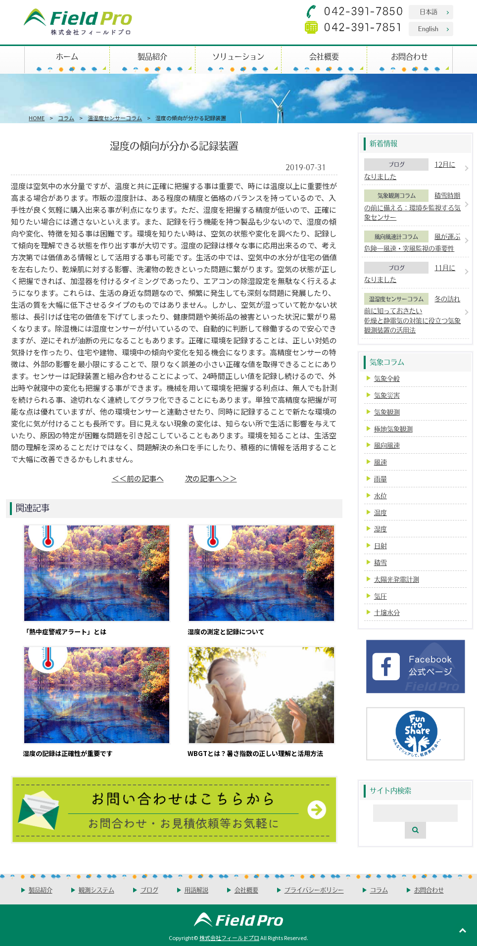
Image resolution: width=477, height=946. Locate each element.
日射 (380, 545)
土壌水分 (387, 612)
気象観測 (387, 412)
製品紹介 (152, 56)
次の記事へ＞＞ (211, 478)
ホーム (67, 56)
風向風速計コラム (396, 236)
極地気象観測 (393, 429)
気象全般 (387, 378)
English (428, 28)
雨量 (380, 478)
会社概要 (324, 56)
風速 (380, 462)
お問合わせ (409, 56)
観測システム (96, 890)
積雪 (380, 562)
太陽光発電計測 (396, 579)
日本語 (428, 11)
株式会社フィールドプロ (229, 938)
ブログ (396, 164)
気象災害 (387, 395)
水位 (380, 495)
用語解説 (196, 890)
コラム (66, 118)
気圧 (380, 596)
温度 (380, 512)
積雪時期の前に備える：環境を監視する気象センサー (412, 206)
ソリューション (238, 56)
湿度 (380, 528)
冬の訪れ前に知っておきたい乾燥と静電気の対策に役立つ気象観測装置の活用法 (412, 314)
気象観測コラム (397, 195)
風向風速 (387, 445)
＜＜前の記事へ (138, 478)
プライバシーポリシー (314, 890)
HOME (37, 118)
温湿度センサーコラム (115, 118)
